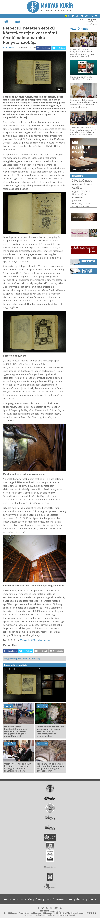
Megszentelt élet (65, 899)
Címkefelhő (77, 176)
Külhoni (38, 899)
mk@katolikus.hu (71, 913)
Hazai (8, 706)
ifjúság (84, 194)
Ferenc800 (77, 184)
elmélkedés (77, 197)
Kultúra (8, 47)
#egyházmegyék (12, 658)
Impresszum (29, 915)
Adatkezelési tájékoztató (66, 915)
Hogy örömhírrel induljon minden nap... (82, 150)
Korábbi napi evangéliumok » (84, 170)
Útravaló (76, 194)
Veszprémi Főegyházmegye (35, 640)
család (76, 187)
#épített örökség (31, 658)
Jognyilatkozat (51, 915)
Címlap (7, 899)
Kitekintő (49, 899)
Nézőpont (81, 899)
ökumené (88, 184)
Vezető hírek (79, 28)
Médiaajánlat (40, 915)
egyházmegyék (81, 191)
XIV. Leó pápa (82, 180)
